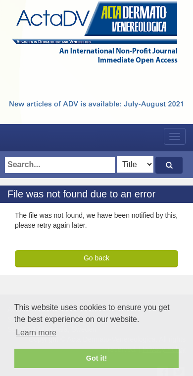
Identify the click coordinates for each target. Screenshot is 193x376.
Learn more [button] (36, 332)
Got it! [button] (96, 358)
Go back (96, 258)
